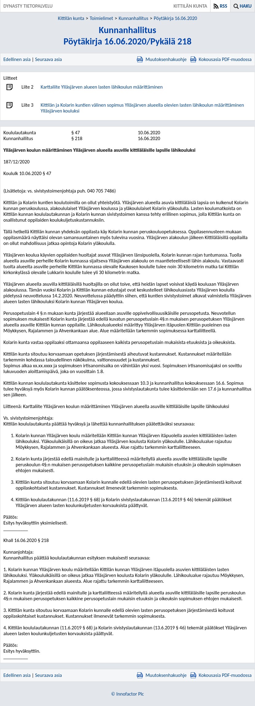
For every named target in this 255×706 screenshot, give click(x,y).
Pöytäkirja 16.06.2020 (175, 18)
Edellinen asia (17, 59)
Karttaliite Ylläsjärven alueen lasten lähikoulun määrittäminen (102, 87)
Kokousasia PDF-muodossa (221, 59)
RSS (223, 6)
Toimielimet (101, 18)
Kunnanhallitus (133, 18)
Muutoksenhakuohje (162, 59)
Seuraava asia (48, 59)
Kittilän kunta (71, 18)
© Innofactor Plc (127, 694)
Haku (246, 6)
